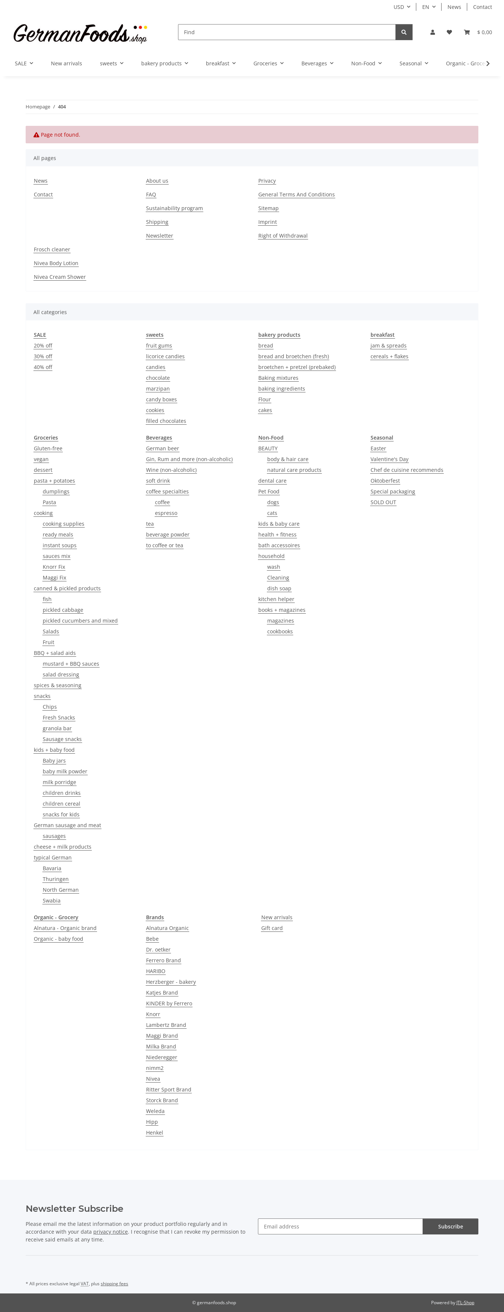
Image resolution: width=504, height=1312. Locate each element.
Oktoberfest (385, 480)
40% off (43, 367)
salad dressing (61, 674)
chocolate (158, 377)
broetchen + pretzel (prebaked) (297, 367)
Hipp (152, 1121)
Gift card (272, 927)
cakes (265, 410)
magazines (280, 620)
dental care (272, 480)
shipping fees (114, 1283)
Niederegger (161, 1057)
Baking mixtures (278, 377)
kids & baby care (279, 523)
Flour (264, 399)
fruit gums (159, 345)
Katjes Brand (162, 992)
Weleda (155, 1110)
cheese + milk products (62, 846)
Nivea (153, 1078)
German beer (162, 448)
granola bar (57, 728)
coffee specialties (167, 491)
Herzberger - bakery (171, 981)
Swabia (52, 900)
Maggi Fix (54, 577)
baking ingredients (281, 388)
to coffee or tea (164, 545)
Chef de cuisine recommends (407, 469)
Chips (50, 706)
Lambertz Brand (166, 1024)
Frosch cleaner (52, 249)
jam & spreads (389, 345)
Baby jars (54, 760)
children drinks (62, 792)
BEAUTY (268, 448)
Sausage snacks (62, 739)
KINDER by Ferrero (169, 1003)
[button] (432, 32)
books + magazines (282, 609)
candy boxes (161, 399)
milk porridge (59, 782)
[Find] (287, 32)
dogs (273, 502)
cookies (155, 410)
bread (265, 345)
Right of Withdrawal (283, 235)
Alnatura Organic (167, 927)
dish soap (279, 588)
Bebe (152, 938)
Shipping (157, 221)
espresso (166, 512)
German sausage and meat (67, 825)
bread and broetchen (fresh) (293, 356)
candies (155, 367)
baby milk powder (65, 771)
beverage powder (168, 534)
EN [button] (425, 6)
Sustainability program (174, 208)
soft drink (158, 480)
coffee (162, 502)
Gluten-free (48, 448)
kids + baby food (54, 749)
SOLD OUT (383, 502)
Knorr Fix (54, 566)
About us (157, 180)
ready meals (58, 534)
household (271, 555)
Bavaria (52, 868)
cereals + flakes (389, 356)
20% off (43, 345)
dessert (43, 469)
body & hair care (287, 459)
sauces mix (56, 555)
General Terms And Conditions (296, 194)
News (454, 6)
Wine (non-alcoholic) (171, 469)
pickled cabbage (63, 609)
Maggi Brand (162, 1035)
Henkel (154, 1132)
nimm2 (155, 1067)
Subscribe (450, 1226)
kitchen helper (276, 599)
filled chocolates (166, 420)
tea (150, 523)
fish (47, 599)
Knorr (153, 1014)
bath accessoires (279, 545)
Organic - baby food (58, 938)
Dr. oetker (158, 949)
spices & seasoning (57, 685)
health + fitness (277, 534)
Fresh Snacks (59, 717)
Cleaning (278, 577)
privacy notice (110, 1231)
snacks (42, 695)
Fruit (48, 642)
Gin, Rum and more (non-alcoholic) (189, 459)
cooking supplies (63, 523)
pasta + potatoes (54, 480)
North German (61, 889)
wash (273, 566)
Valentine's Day (389, 459)
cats (272, 512)
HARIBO (155, 971)
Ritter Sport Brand (168, 1089)
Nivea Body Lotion (56, 263)
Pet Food (269, 491)
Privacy (267, 180)
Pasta (49, 502)
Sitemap (268, 208)
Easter (378, 448)
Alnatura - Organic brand (65, 927)
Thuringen (56, 878)
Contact (482, 6)
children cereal (61, 803)
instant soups (60, 545)
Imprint (267, 221)
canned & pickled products (67, 588)
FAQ (151, 194)
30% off (43, 356)
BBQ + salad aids (55, 652)
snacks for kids (61, 814)
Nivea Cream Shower (60, 276)
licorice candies (165, 356)
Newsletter (159, 235)
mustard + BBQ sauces (71, 663)
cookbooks (280, 631)
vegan (41, 459)
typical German (53, 857)
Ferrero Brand (163, 960)
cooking (43, 512)
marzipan (158, 388)
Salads (51, 631)
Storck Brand (162, 1100)
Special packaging (393, 491)
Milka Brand (161, 1046)
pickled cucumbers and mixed (80, 620)
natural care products (294, 469)
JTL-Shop (465, 1302)
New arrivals (277, 917)
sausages (54, 835)
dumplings (56, 491)
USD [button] (399, 6)
